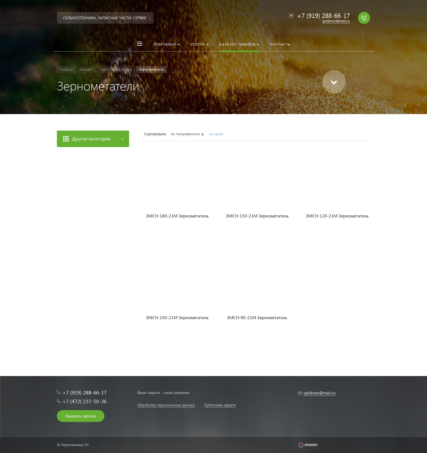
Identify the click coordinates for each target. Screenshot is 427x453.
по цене (216, 133)
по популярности (186, 133)
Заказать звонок (80, 416)
